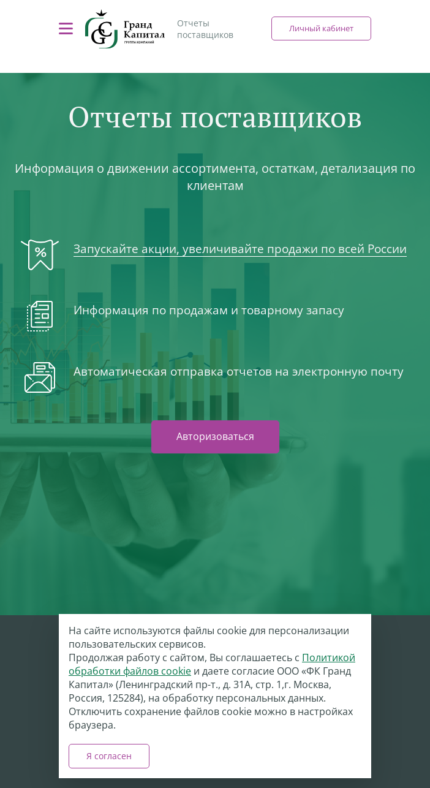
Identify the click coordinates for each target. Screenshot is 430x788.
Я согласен (109, 756)
